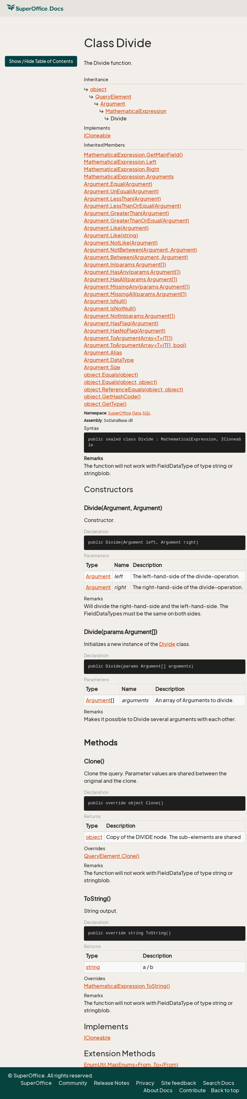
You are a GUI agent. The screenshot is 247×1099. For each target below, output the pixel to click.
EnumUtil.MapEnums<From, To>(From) (131, 1064)
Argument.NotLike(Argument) (121, 243)
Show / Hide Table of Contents (41, 61)
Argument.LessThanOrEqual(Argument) (132, 206)
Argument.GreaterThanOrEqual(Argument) (136, 220)
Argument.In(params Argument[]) (125, 264)
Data (136, 413)
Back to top (225, 1090)
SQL (146, 413)
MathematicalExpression (135, 111)
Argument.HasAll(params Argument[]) (130, 279)
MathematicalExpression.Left (120, 162)
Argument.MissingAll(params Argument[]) (135, 294)
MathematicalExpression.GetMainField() (133, 155)
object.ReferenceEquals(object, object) (133, 389)
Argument (112, 103)
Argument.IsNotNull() (110, 308)
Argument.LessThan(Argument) (122, 199)
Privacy (145, 1083)
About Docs (157, 1090)
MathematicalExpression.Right (121, 169)
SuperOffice (119, 413)
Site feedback (178, 1083)
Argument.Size (102, 367)
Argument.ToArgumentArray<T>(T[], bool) (135, 345)
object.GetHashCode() (112, 396)
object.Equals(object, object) (120, 382)
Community (73, 1083)
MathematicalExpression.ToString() (127, 986)
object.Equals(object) (111, 374)
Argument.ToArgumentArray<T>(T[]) (128, 338)
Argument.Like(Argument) (116, 228)
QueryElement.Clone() (111, 856)
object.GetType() (105, 404)
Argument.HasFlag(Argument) (121, 323)
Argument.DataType (109, 360)
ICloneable (97, 135)
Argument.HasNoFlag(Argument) (124, 330)
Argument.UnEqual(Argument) (121, 191)
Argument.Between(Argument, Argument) (136, 257)
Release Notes (111, 1083)
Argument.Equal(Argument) (118, 184)
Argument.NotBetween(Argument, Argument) (140, 250)
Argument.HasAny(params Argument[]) (132, 272)
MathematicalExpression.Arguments (129, 176)
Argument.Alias (103, 352)
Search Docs (218, 1083)
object (98, 89)
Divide (167, 644)
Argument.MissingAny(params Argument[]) (137, 286)
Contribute (192, 1090)
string (93, 967)
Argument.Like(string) (111, 235)
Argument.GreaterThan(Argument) (126, 213)
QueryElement (113, 96)
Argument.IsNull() (105, 301)
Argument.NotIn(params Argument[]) (129, 316)
